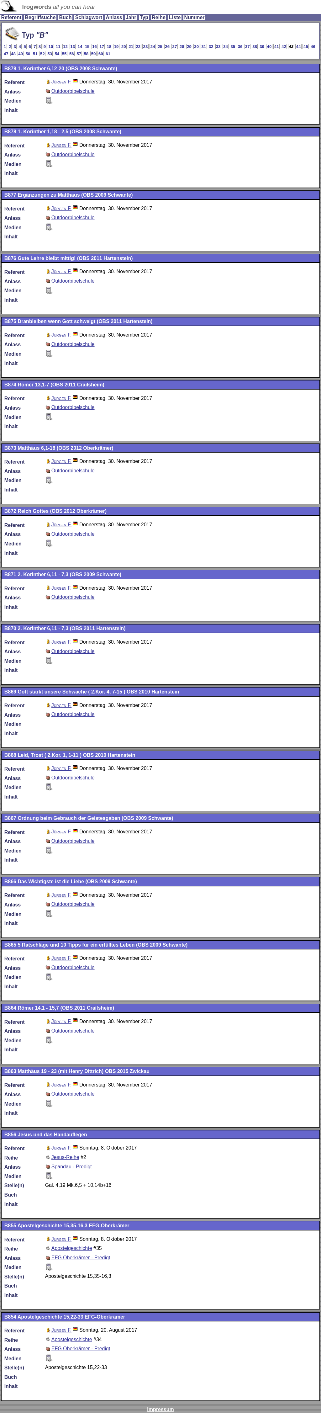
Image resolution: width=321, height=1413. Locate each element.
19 (116, 46)
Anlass (114, 17)
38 (254, 46)
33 (218, 46)
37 (247, 46)
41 (276, 46)
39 (262, 46)
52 (42, 53)
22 (138, 46)
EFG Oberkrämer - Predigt (80, 1257)
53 (49, 53)
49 (20, 53)
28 (182, 46)
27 (174, 46)
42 (284, 46)
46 (313, 46)
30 (196, 46)
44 (298, 46)
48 (13, 53)
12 (65, 46)
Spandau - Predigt (71, 1166)
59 (93, 53)
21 (131, 46)
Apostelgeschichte (71, 1248)
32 (211, 46)
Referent (11, 17)
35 (232, 46)
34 (225, 46)
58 (86, 53)
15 (87, 46)
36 (240, 46)
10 (51, 46)
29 (189, 46)
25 (160, 46)
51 (35, 53)
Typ (144, 17)
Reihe (159, 17)
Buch (65, 17)
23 (145, 46)
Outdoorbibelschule (73, 91)
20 (123, 46)
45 (305, 46)
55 (64, 53)
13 (72, 46)
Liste (175, 17)
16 (94, 46)
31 (203, 46)
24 (152, 46)
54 (57, 53)
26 (167, 46)
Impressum (160, 1409)
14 (80, 46)
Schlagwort (88, 17)
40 (269, 46)
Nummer (194, 17)
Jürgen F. (61, 81)
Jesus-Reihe (65, 1157)
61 (108, 53)
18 (109, 46)
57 (78, 53)
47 (6, 53)
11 (58, 46)
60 (100, 53)
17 (101, 46)
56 (71, 53)
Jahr (131, 17)
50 (28, 53)
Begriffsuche (40, 17)
